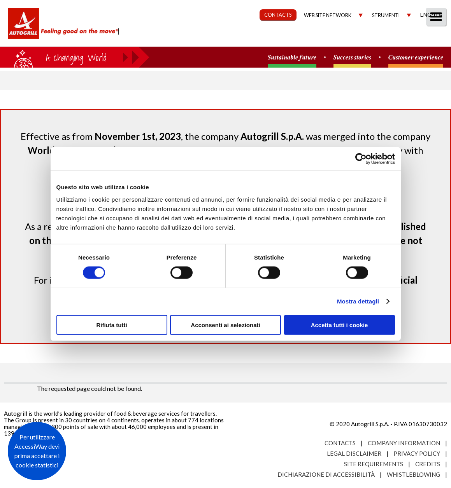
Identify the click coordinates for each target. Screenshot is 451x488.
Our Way (193, 37)
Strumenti (386, 15)
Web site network (327, 15)
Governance (305, 37)
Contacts (340, 442)
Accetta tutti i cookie (339, 324)
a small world (74, 57)
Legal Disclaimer (354, 453)
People (432, 37)
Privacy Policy (416, 453)
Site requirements (373, 463)
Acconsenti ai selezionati (225, 324)
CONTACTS (278, 15)
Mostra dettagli (358, 301)
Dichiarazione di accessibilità (326, 474)
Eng (425, 14)
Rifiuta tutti (111, 324)
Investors (357, 37)
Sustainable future (292, 58)
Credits (427, 463)
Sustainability (245, 37)
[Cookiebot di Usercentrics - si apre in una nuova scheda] (361, 159)
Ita (437, 14)
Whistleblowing (413, 474)
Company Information (404, 442)
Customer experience (415, 58)
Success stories (352, 58)
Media (397, 37)
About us (149, 37)
